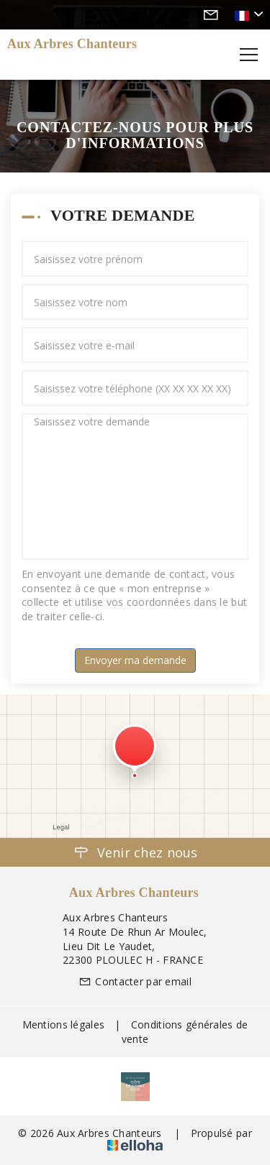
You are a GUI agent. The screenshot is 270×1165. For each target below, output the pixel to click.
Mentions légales (63, 1024)
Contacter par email (135, 981)
